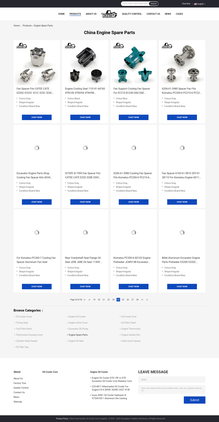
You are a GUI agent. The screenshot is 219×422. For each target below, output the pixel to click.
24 (118, 300)
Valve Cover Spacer (131, 341)
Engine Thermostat (130, 328)
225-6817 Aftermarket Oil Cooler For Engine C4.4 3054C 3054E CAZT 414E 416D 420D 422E (111, 388)
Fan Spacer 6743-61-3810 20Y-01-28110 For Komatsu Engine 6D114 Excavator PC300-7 (181, 176)
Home (61, 14)
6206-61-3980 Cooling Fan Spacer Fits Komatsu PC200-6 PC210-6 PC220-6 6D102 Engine (132, 176)
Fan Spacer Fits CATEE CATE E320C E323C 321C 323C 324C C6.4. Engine (34, 91)
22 (109, 300)
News (168, 14)
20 (99, 300)
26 (128, 300)
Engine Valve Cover (78, 322)
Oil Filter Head (128, 322)
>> (142, 300)
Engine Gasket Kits (130, 335)
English (201, 4)
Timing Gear (22, 322)
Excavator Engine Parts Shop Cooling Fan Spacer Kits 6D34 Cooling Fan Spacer (33, 176)
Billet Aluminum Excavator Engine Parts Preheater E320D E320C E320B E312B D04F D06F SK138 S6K (181, 260)
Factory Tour (109, 14)
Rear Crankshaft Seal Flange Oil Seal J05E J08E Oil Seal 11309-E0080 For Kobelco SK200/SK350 (84, 260)
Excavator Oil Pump (78, 328)
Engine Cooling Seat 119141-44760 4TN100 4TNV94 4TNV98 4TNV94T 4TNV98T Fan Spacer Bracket (85, 91)
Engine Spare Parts (78, 335)
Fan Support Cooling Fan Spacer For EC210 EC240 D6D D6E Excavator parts (131, 91)
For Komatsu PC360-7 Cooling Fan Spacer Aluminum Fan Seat (36, 260)
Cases (179, 14)
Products (75, 14)
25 (123, 300)
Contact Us (153, 14)
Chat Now (186, 4)
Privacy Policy (62, 419)
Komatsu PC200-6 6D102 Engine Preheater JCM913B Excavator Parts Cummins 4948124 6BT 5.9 (132, 260)
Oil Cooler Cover (24, 316)
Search (154, 4)
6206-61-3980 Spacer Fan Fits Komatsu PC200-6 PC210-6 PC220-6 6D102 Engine (182, 91)
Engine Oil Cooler (77, 316)
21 (104, 300)
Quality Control (132, 14)
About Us (91, 14)
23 (113, 300)
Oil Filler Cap (22, 347)
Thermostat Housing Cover (29, 335)
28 (137, 300)
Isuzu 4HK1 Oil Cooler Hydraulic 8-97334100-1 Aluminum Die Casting (109, 397)
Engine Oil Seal (76, 341)
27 (133, 300)
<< (89, 300)
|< (84, 300)
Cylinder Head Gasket (26, 341)
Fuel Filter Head (23, 328)
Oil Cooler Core (128, 316)
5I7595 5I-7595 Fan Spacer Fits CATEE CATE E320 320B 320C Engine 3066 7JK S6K (82, 176)
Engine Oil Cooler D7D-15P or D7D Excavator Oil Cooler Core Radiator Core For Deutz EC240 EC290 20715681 (112, 380)
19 (94, 300)
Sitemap (18, 401)
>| (147, 300)
